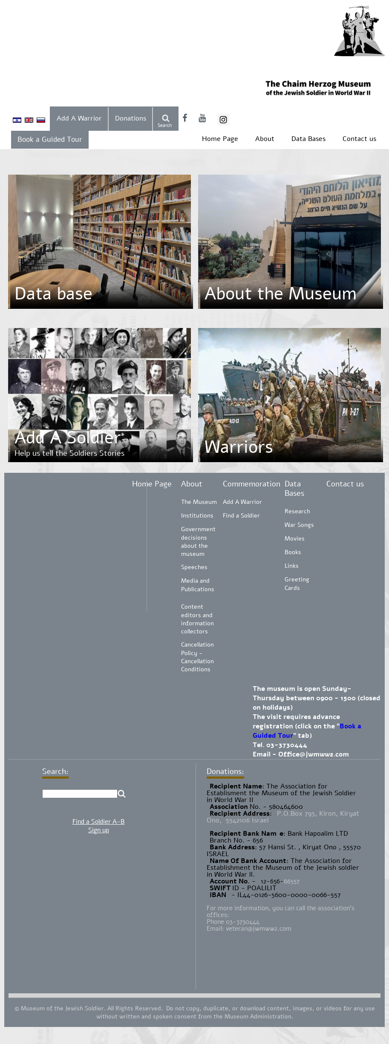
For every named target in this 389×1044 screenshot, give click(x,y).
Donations (130, 118)
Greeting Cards (297, 583)
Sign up (98, 830)
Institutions (197, 516)
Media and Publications (197, 585)
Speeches (194, 567)
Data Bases (308, 139)
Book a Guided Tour (49, 139)
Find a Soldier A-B (98, 821)
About (264, 139)
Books (293, 552)
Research (297, 511)
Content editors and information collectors (197, 619)
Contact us (359, 139)
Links (292, 566)
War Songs (299, 525)
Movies (295, 539)
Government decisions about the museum (198, 541)
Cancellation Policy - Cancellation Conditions (197, 657)
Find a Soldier (241, 516)
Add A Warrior (79, 118)
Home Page (220, 139)
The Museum (199, 502)
